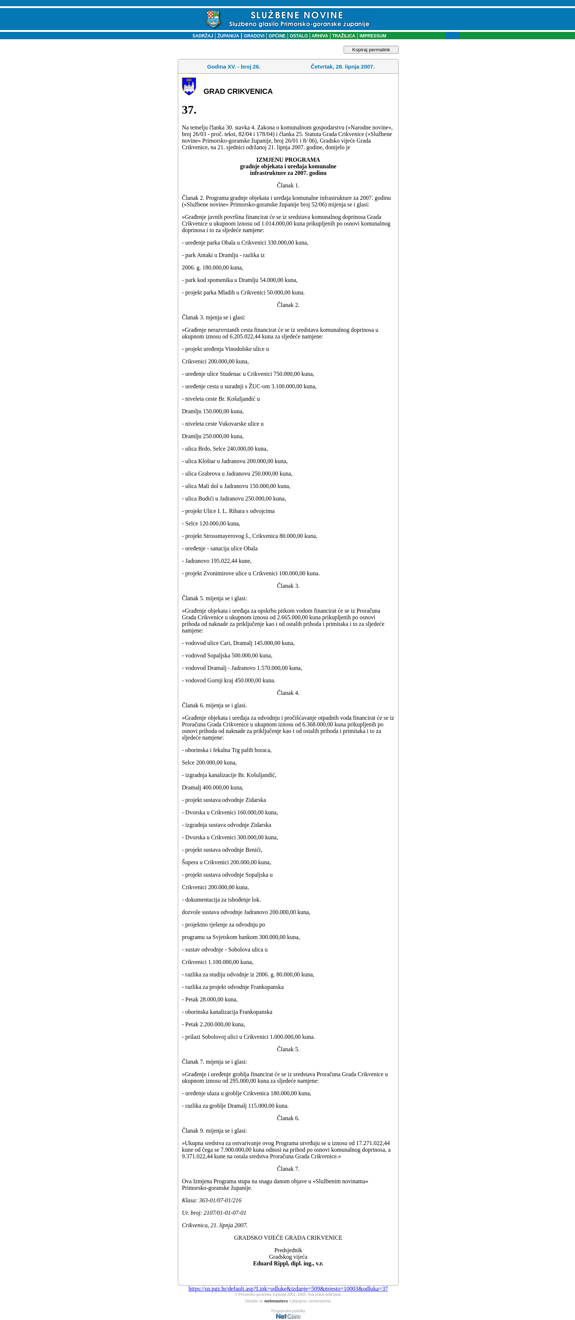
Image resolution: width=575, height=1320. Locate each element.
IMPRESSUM (373, 35)
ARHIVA (319, 35)
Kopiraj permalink (371, 49)
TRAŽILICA (343, 35)
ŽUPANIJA (228, 35)
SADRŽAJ (201, 35)
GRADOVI (254, 35)
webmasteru (276, 1301)
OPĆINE (277, 35)
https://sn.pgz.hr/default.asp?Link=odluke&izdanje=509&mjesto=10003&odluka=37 (288, 1289)
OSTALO (299, 35)
